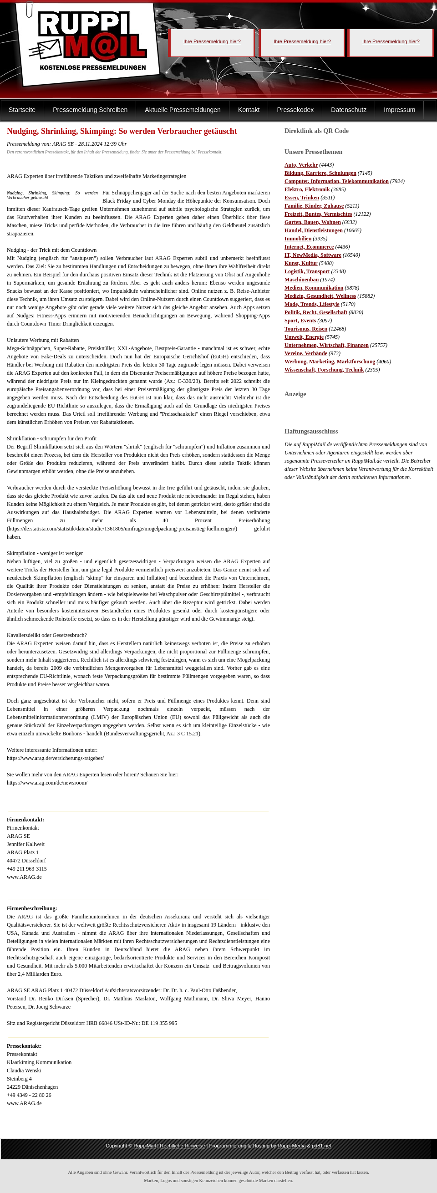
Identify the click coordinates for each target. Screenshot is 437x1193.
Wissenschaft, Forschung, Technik (324, 370)
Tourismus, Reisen (306, 329)
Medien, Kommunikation (314, 288)
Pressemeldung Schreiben (90, 109)
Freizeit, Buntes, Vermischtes (318, 214)
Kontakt (248, 109)
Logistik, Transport (307, 271)
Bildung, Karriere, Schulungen (320, 173)
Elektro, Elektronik (307, 189)
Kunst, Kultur (301, 263)
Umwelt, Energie (304, 337)
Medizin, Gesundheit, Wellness (320, 296)
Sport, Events (300, 320)
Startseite (22, 109)
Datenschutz (348, 109)
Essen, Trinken (302, 197)
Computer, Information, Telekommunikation (337, 181)
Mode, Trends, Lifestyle (312, 304)
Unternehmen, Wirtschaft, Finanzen (327, 345)
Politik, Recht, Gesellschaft (316, 312)
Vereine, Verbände (306, 353)
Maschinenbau (302, 279)
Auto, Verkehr (301, 165)
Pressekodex (295, 109)
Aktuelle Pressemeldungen (183, 109)
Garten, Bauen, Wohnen (313, 222)
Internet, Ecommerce (309, 247)
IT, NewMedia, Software (313, 255)
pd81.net (321, 1145)
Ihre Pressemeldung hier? (212, 41)
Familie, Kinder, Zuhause (314, 206)
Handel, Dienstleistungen (314, 230)
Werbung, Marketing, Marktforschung (330, 361)
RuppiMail (144, 1145)
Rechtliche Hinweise (182, 1145)
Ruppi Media (292, 1145)
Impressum (399, 109)
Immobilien (298, 238)
